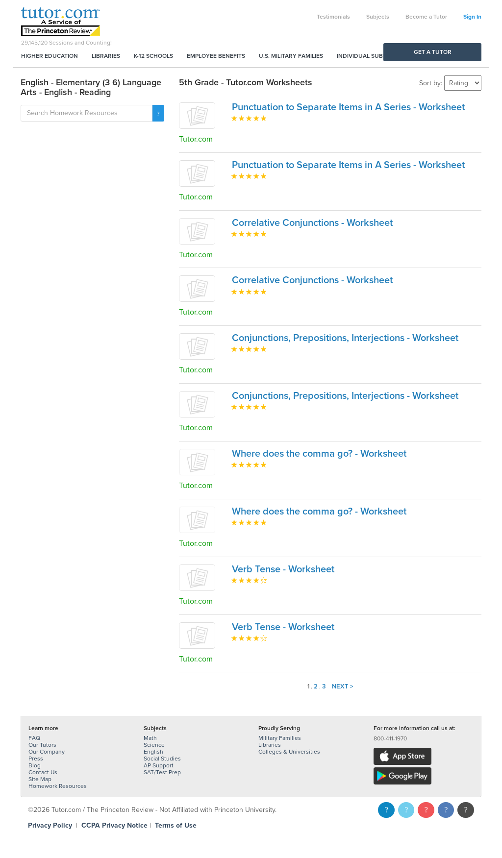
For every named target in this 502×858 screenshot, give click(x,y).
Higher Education (49, 55)
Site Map (39, 779)
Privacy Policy (50, 825)
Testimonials (333, 16)
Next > (342, 686)
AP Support (159, 765)
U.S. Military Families (291, 55)
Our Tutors (42, 744)
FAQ (34, 738)
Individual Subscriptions (376, 55)
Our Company (46, 751)
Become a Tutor (426, 16)
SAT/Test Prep (162, 772)
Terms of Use (176, 825)
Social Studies (162, 758)
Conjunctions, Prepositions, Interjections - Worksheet (345, 338)
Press (35, 758)
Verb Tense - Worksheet (283, 569)
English (153, 751)
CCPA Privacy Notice (114, 825)
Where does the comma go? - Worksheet (319, 454)
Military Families (279, 738)
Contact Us (42, 772)
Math (150, 738)
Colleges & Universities (289, 751)
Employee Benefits (216, 55)
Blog (34, 765)
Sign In (472, 16)
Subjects (377, 16)
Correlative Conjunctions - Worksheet (312, 223)
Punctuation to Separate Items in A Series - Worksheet (348, 107)
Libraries (106, 55)
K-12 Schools (153, 55)
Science (154, 744)
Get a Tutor (433, 52)
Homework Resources (57, 786)
